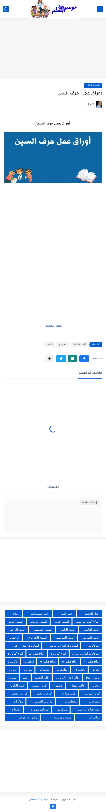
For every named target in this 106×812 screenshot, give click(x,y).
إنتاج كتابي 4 (92, 661)
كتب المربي (92, 693)
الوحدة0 (15, 637)
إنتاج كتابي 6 (48, 661)
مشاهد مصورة (39, 709)
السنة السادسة (65, 637)
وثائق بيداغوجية (27, 717)
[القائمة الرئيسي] (100, 9)
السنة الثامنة (92, 629)
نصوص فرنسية (63, 717)
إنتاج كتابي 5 (70, 661)
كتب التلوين (17, 685)
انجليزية (29, 661)
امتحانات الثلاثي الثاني (86, 653)
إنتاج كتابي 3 (15, 653)
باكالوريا (13, 661)
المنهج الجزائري (37, 637)
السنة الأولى (93, 85)
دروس (13, 669)
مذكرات (18, 701)
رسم (25, 677)
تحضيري (62, 344)
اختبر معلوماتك (40, 613)
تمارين (49, 344)
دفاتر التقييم (42, 677)
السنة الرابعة (17, 629)
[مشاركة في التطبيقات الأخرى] (49, 358)
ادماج (16, 613)
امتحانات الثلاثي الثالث (64, 645)
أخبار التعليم (92, 613)
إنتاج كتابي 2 (36, 653)
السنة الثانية (68, 629)
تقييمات (44, 669)
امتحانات (94, 645)
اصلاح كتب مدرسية (88, 621)
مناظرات (94, 717)
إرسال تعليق (89, 502)
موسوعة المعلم (38, 800)
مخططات (71, 701)
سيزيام (12, 677)
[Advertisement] (53, 49)
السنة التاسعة (38, 621)
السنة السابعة (91, 637)
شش (96, 685)
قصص (58, 685)
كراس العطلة (19, 693)
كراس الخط (44, 693)
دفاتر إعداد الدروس (68, 677)
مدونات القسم (44, 701)
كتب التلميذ (39, 685)
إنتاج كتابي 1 (58, 653)
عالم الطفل (78, 685)
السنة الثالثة (15, 621)
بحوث (96, 669)
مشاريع (62, 709)
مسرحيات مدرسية (88, 709)
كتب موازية (68, 693)
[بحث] (6, 9)
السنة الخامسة (43, 629)
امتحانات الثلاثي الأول (25, 645)
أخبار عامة (67, 613)
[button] (84, 358)
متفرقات (94, 701)
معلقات (16, 709)
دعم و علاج (93, 677)
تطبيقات (62, 669)
